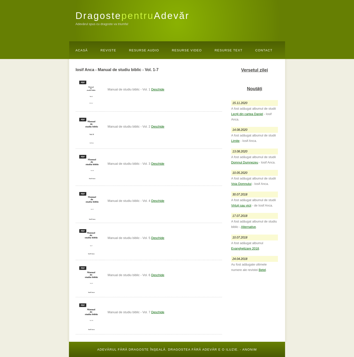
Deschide (157, 89)
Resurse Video (187, 50)
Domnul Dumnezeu (244, 162)
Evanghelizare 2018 (245, 248)
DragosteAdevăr (133, 15)
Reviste (108, 50)
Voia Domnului (241, 184)
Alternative (248, 227)
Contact (264, 50)
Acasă (82, 50)
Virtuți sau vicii (241, 205)
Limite (235, 141)
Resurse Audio (144, 50)
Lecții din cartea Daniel (247, 114)
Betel (262, 270)
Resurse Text (228, 50)
